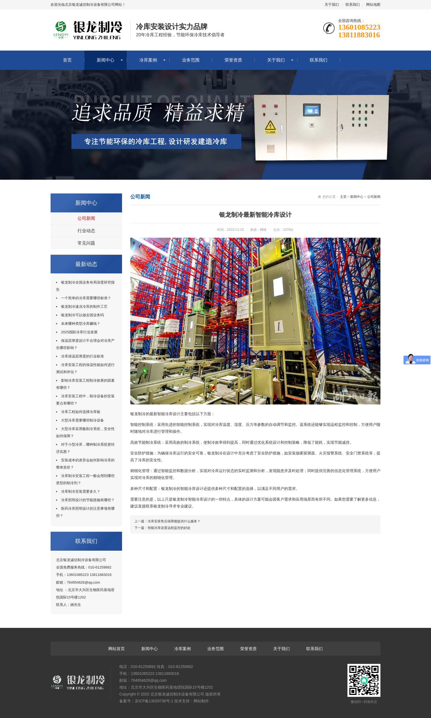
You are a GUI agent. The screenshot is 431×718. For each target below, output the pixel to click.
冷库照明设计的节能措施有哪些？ (88, 500)
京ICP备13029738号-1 (154, 701)
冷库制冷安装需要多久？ (80, 491)
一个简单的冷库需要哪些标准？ (86, 298)
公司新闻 (86, 218)
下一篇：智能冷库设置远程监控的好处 (162, 528)
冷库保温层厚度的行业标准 (82, 356)
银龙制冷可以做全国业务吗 (82, 315)
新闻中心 (105, 60)
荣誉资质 (233, 60)
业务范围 (191, 60)
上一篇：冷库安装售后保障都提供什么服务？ (167, 521)
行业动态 (86, 230)
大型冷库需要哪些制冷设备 (82, 420)
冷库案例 (148, 60)
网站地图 (373, 4)
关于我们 (332, 4)
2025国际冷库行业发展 (79, 332)
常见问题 (86, 243)
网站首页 (116, 648)
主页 (343, 197)
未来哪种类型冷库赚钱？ (80, 323)
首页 (67, 60)
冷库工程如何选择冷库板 (80, 412)
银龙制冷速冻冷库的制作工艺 (84, 306)
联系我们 (353, 4)
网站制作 (201, 701)
